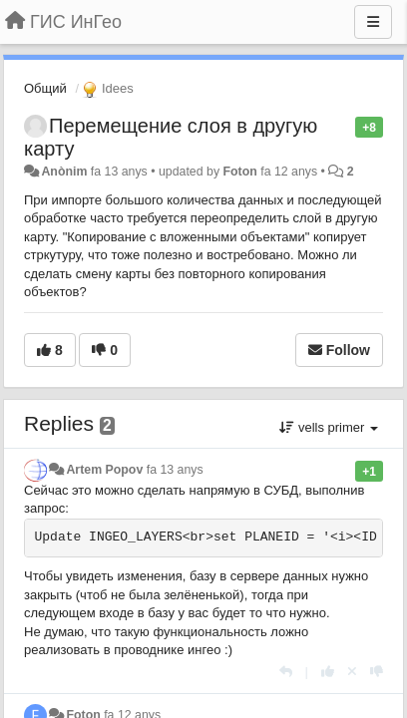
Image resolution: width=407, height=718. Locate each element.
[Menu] (373, 22)
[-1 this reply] (376, 671)
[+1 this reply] (327, 671)
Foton (240, 172)
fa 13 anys (175, 470)
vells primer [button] (328, 427)
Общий (45, 88)
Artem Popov (104, 470)
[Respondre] (285, 671)
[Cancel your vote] (352, 671)
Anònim (64, 172)
